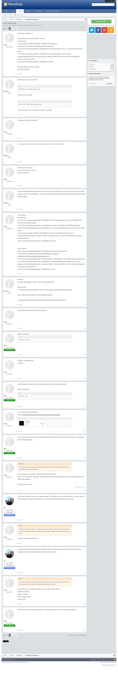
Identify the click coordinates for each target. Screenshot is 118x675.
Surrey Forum (113, 665)
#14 (85, 457)
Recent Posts (19, 14)
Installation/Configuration (18, 25)
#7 (85, 273)
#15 (85, 490)
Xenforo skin (6, 659)
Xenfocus (12, 659)
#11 (85, 378)
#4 (85, 162)
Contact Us (93, 659)
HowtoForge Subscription (52, 11)
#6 (85, 209)
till (4, 508)
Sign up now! (101, 21)
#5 (85, 185)
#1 (85, 74)
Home (107, 659)
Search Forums (9, 14)
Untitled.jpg (27, 421)
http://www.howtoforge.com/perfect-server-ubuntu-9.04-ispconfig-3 (41, 415)
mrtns (33, 25)
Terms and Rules (105, 662)
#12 (85, 406)
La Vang (112, 69)
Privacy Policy (113, 662)
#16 (85, 519)
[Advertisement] (101, 98)
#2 (85, 114)
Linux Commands (38, 11)
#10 (85, 354)
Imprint (103, 659)
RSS (114, 659)
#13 (85, 431)
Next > (15, 28)
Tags (13, 11)
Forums (20, 11)
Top (112, 659)
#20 (85, 630)
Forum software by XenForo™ (15, 662)
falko (5, 345)
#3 (85, 138)
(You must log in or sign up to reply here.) (77, 635)
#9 (85, 328)
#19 (85, 603)
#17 (85, 543)
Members (28, 11)
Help (99, 659)
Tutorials (6, 11)
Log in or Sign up (110, 1)
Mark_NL (6, 91)
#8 (85, 304)
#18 (85, 572)
